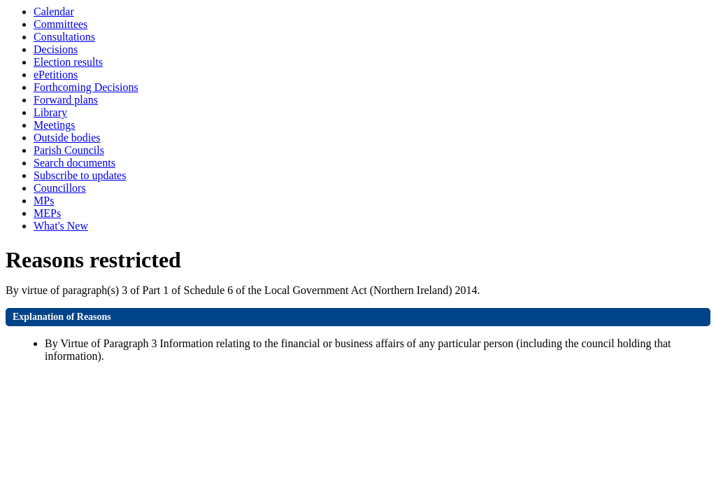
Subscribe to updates (80, 175)
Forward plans (66, 100)
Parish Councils (69, 150)
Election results (68, 62)
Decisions (56, 49)
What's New (61, 226)
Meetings (55, 125)
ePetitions (56, 74)
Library (50, 112)
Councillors (60, 188)
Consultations (64, 37)
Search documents (74, 163)
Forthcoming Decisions (86, 87)
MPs (44, 200)
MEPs (47, 213)
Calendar (54, 12)
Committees (60, 24)
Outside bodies (67, 138)
